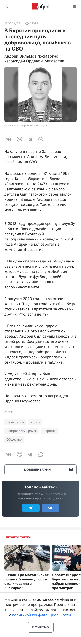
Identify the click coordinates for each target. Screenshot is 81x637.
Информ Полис (40, 6)
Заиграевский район (21, 431)
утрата (35, 422)
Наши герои (15, 422)
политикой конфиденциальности (41, 615)
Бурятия (49, 431)
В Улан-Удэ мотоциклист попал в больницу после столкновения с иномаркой (26, 581)
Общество (14, 439)
